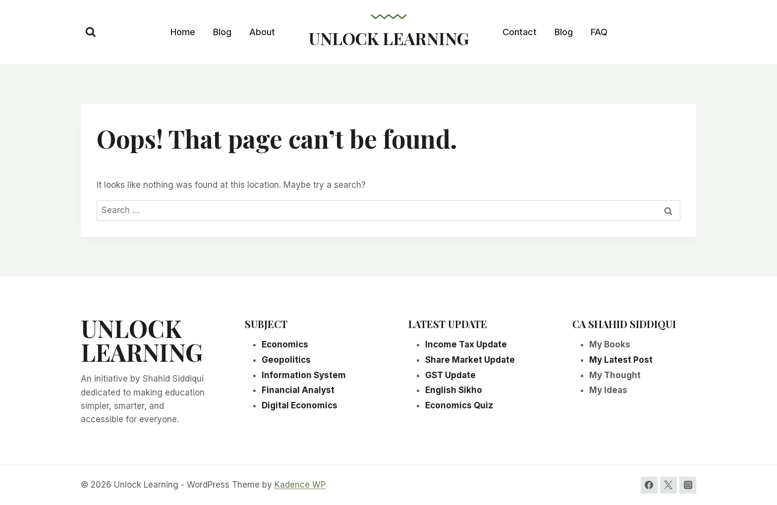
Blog (222, 32)
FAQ (599, 32)
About (262, 32)
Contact (519, 32)
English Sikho (453, 390)
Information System (304, 375)
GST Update (450, 375)
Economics (285, 344)
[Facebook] (649, 485)
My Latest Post (621, 360)
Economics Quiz (459, 405)
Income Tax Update (466, 344)
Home (182, 32)
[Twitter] (668, 485)
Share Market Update (470, 360)
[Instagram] (687, 485)
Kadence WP (300, 485)
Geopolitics (286, 360)
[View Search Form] (91, 32)
